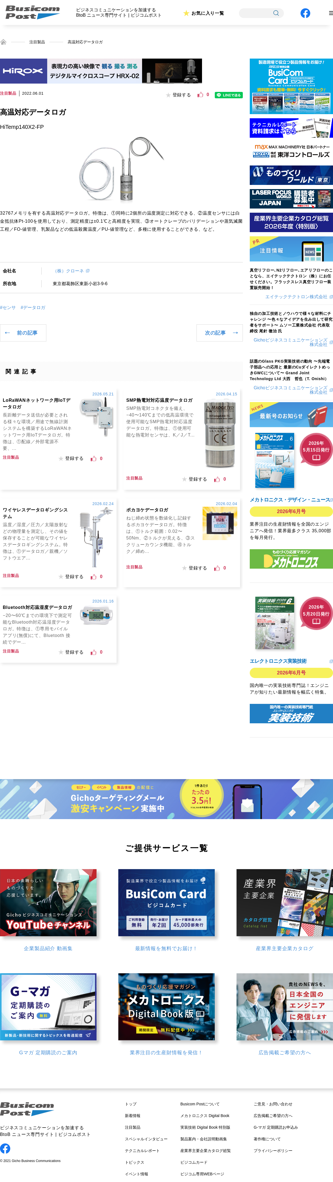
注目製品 (37, 42)
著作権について (267, 1139)
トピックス (134, 1162)
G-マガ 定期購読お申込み (276, 1127)
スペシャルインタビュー (146, 1139)
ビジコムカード (194, 1162)
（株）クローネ (68, 270)
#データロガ (33, 307)
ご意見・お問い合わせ (273, 1104)
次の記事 (215, 333)
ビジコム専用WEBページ (202, 1174)
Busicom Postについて (200, 1104)
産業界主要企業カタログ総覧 (205, 1150)
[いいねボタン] (200, 95)
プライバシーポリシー (273, 1150)
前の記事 (27, 333)
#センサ (8, 307)
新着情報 (132, 1115)
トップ (131, 1104)
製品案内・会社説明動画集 (203, 1139)
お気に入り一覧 (207, 13)
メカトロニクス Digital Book (204, 1115)
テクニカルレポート (142, 1150)
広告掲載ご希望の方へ (273, 1115)
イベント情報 (136, 1174)
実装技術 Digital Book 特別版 (205, 1127)
